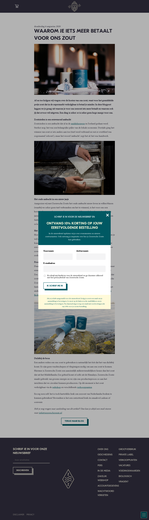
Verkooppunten (128, 460)
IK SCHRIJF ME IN (55, 286)
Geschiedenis (105, 454)
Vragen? (123, 481)
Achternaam (82, 251)
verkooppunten (84, 387)
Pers (100, 465)
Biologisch (125, 476)
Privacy (30, 514)
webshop (56, 387)
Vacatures (124, 465)
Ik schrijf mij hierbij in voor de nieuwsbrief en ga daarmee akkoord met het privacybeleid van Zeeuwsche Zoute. (75, 277)
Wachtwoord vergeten (106, 493)
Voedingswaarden (129, 470)
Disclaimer (18, 514)
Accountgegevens (108, 485)
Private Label (126, 454)
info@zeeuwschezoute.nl (50, 413)
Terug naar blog (74, 421)
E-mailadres (49, 263)
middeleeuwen (78, 124)
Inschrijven (22, 470)
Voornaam (48, 251)
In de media (104, 470)
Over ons (103, 449)
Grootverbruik (127, 449)
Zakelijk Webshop (103, 478)
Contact (102, 460)
